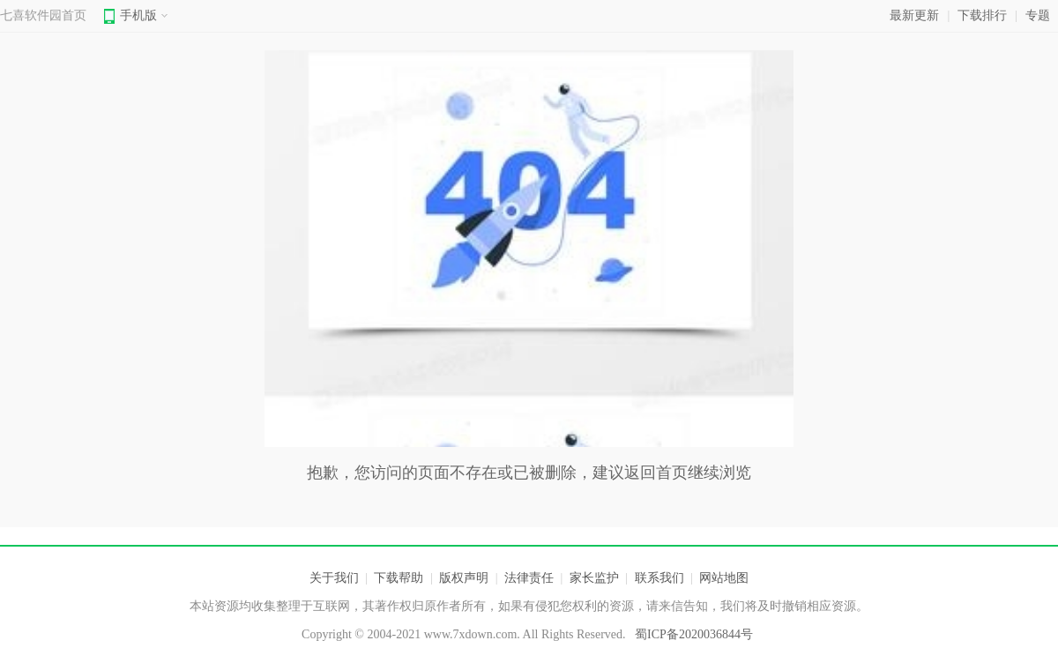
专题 (1037, 15)
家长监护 (594, 578)
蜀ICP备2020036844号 (694, 634)
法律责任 (529, 578)
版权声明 (463, 578)
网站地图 (724, 578)
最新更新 (914, 15)
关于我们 (334, 578)
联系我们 (659, 578)
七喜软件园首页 (43, 15)
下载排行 (982, 15)
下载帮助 (398, 578)
